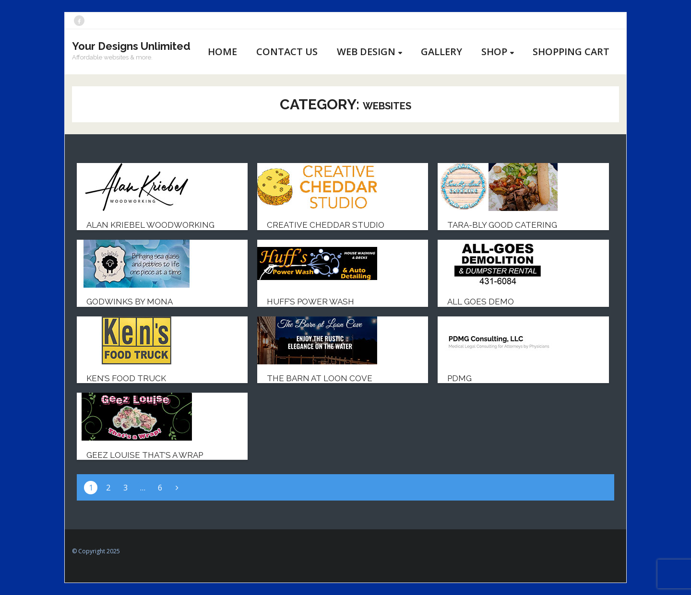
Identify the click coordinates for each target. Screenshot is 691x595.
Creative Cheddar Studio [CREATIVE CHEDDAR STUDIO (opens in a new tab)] (325, 225)
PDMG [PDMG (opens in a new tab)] (459, 378)
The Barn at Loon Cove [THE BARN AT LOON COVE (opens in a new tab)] (319, 378)
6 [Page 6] (160, 487)
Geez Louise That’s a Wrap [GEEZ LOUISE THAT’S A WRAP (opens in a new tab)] (144, 455)
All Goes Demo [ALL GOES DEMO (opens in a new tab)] (480, 301)
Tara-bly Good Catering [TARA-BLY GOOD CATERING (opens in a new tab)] (502, 225)
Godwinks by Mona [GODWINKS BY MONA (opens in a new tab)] (129, 301)
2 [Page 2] (108, 487)
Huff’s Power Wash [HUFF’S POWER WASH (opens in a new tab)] (310, 301)
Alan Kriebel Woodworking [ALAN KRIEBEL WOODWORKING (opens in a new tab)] (150, 225)
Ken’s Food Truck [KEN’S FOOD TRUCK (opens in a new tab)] (126, 378)
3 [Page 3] (125, 487)
